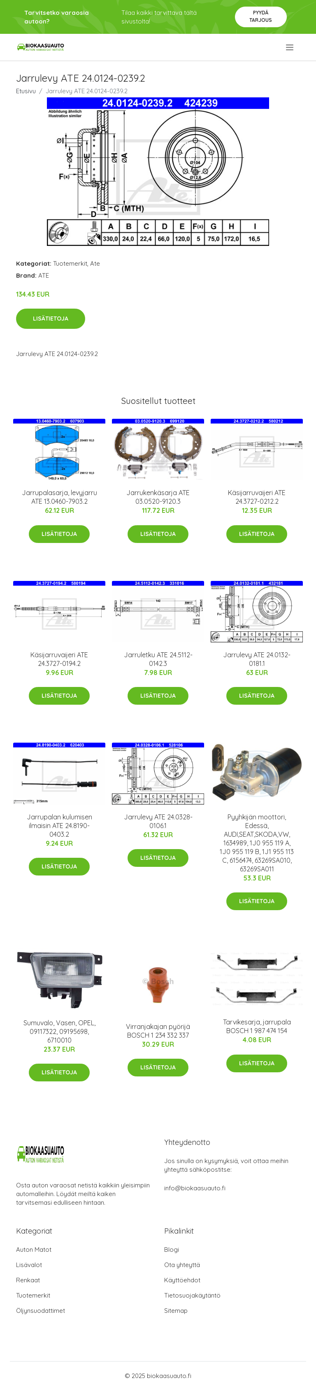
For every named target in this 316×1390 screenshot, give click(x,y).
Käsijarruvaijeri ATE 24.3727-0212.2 (257, 497)
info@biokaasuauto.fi (194, 1188)
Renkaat (28, 1280)
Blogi (171, 1249)
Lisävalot (29, 1265)
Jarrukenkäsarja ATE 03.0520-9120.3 (158, 497)
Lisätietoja (50, 318)
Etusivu (26, 91)
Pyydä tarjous (260, 16)
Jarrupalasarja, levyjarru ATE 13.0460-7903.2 (59, 497)
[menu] (290, 47)
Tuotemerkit (70, 263)
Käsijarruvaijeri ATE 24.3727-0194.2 (59, 659)
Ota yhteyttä (182, 1265)
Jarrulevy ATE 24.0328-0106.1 (158, 821)
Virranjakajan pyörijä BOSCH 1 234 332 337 (158, 1030)
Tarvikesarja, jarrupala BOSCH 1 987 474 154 (257, 1026)
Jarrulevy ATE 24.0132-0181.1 (256, 659)
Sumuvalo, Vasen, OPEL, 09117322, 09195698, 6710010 (59, 1031)
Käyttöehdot (182, 1280)
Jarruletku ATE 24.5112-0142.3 (158, 659)
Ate (95, 263)
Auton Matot (33, 1249)
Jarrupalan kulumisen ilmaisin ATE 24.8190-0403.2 (59, 825)
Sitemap (176, 1310)
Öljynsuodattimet (40, 1310)
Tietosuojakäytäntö (192, 1295)
